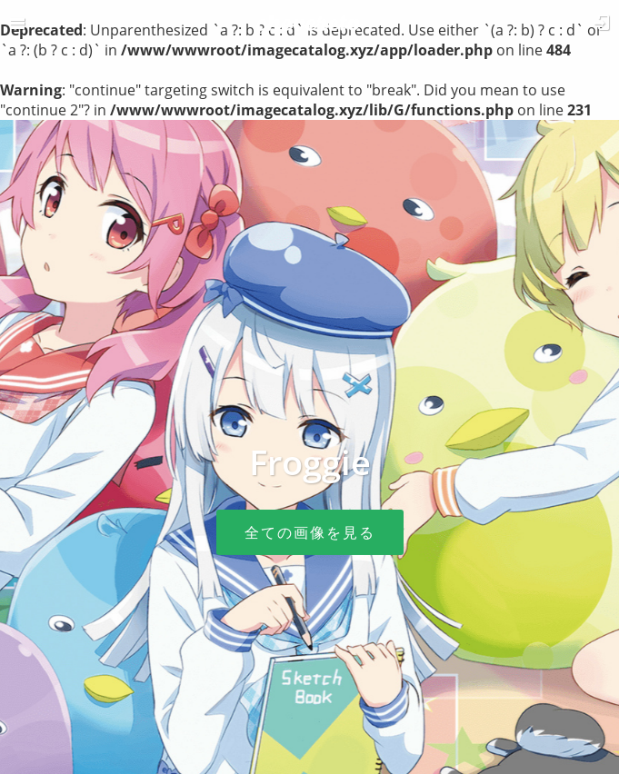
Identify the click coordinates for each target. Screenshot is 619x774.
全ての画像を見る (310, 532)
